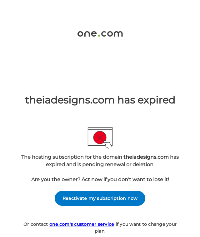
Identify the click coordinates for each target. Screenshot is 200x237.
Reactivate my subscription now (100, 198)
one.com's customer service (81, 224)
